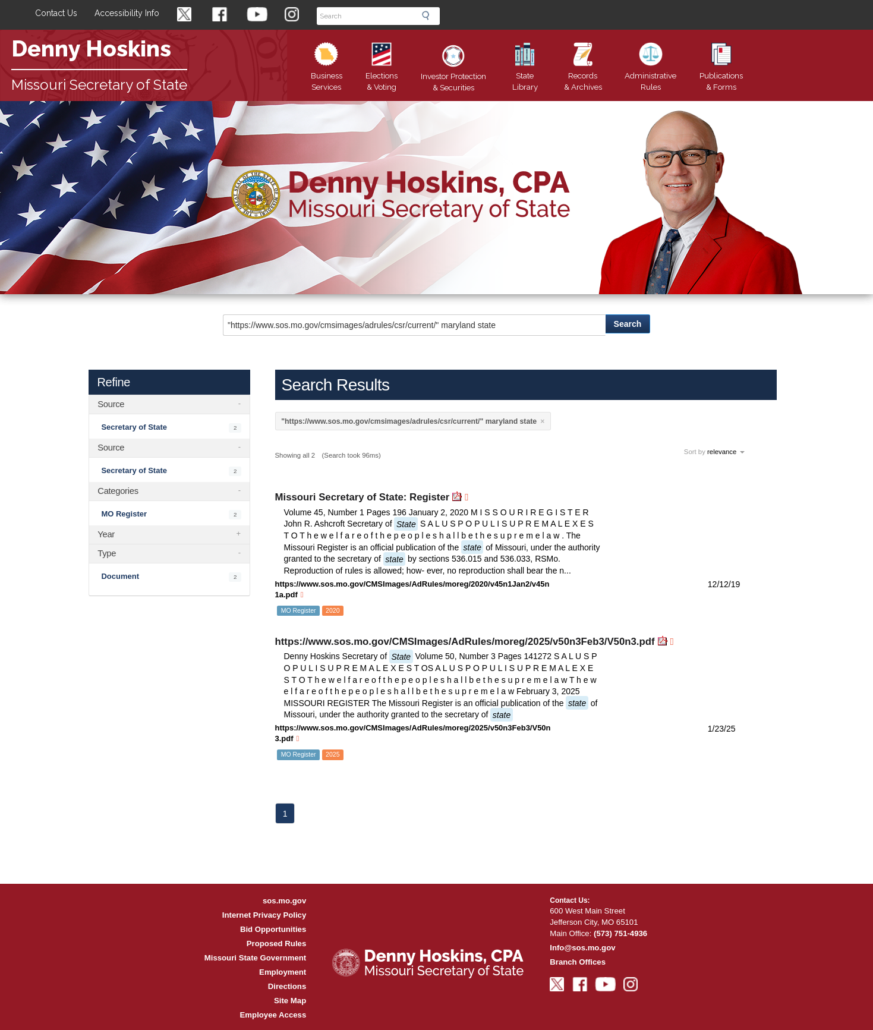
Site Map (290, 1000)
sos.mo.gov (284, 900)
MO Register (124, 513)
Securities (453, 71)
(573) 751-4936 (620, 933)
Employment (282, 972)
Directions (287, 986)
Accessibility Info (126, 13)
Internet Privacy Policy (264, 915)
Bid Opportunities (273, 929)
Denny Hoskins (91, 49)
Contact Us (56, 13)
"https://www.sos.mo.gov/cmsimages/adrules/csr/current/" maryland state (409, 421)
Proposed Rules (276, 943)
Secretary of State (134, 427)
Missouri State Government (255, 957)
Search (429, 15)
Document (120, 576)
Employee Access (273, 1014)
